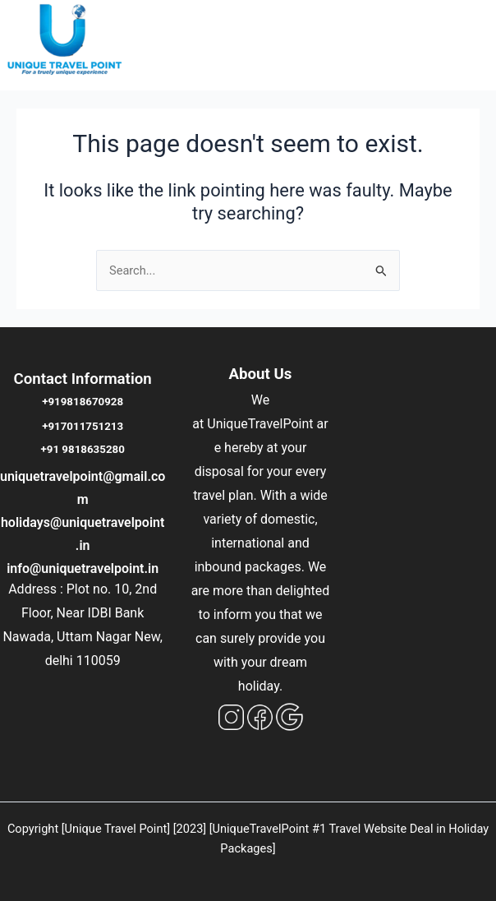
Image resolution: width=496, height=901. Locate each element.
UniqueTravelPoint (260, 424)
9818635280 (93, 449)
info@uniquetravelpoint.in (82, 568)
